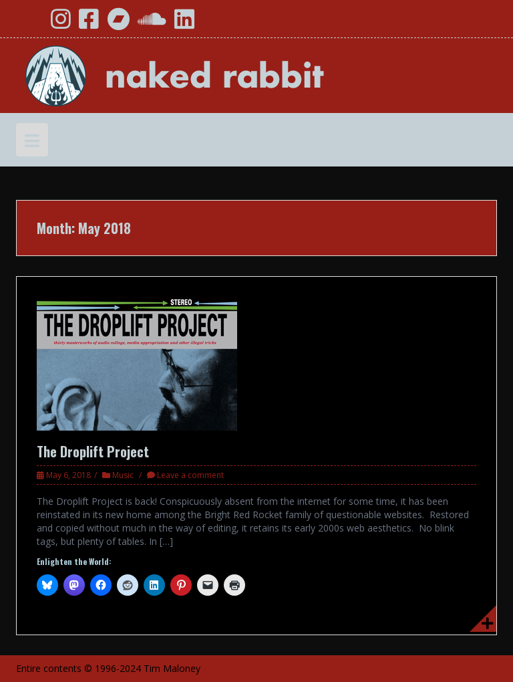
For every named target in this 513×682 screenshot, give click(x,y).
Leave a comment (190, 475)
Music (123, 475)
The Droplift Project (93, 451)
